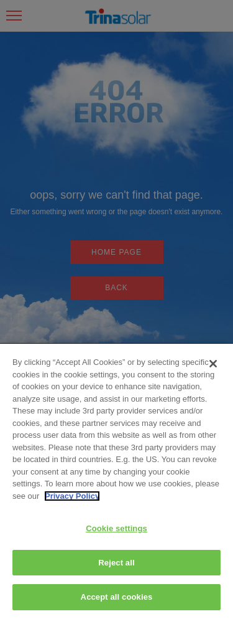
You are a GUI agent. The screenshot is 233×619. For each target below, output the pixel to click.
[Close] (213, 363)
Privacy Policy (72, 496)
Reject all (116, 562)
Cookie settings (116, 528)
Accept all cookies (117, 597)
